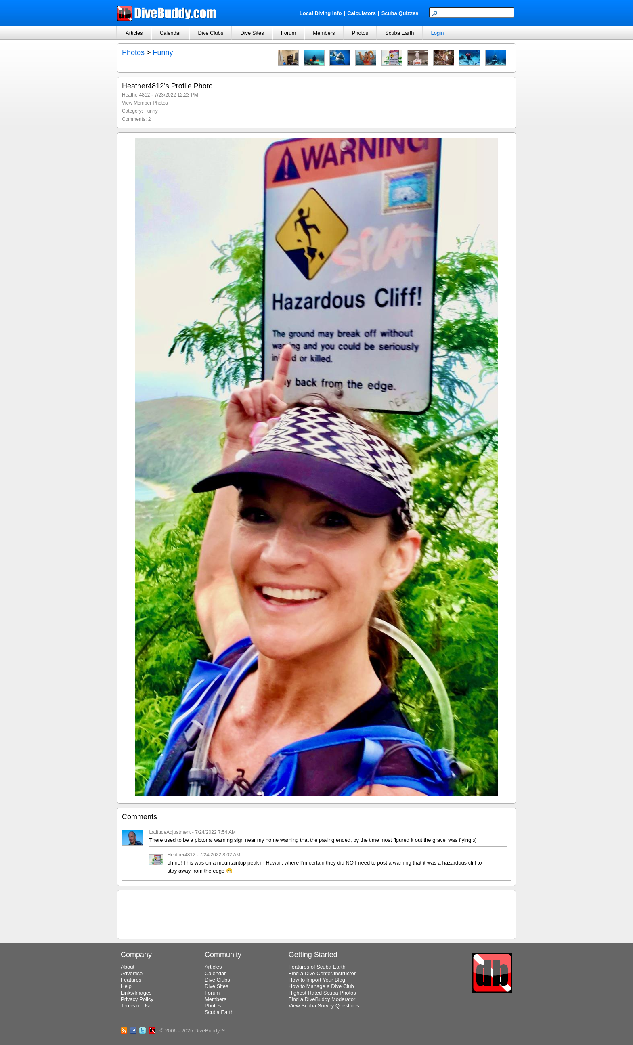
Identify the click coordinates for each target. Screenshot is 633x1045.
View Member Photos (145, 103)
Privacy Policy (137, 999)
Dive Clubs (210, 33)
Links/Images (136, 993)
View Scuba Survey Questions (324, 1006)
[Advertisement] (316, 913)
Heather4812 (136, 95)
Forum (288, 33)
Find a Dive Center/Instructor (322, 973)
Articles (134, 33)
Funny (163, 52)
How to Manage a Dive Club (321, 986)
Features (131, 980)
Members (324, 33)
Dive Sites (252, 33)
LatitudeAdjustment (170, 832)
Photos (360, 33)
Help (126, 986)
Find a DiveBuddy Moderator (322, 999)
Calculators (361, 13)
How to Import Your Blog (317, 980)
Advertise (132, 973)
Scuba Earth (399, 33)
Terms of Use (136, 1006)
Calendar (170, 33)
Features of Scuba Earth (317, 967)
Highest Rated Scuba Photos (322, 993)
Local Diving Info (321, 13)
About (127, 967)
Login (437, 33)
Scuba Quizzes (400, 13)
